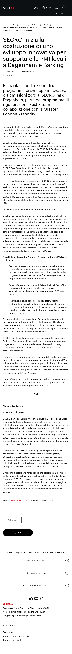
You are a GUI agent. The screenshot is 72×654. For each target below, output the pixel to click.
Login (62, 13)
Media (23, 25)
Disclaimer (9, 632)
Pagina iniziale (9, 25)
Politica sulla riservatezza (17, 636)
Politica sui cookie (13, 640)
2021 (46, 25)
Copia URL (17, 533)
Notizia (35, 25)
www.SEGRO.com (19, 500)
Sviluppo (12, 520)
